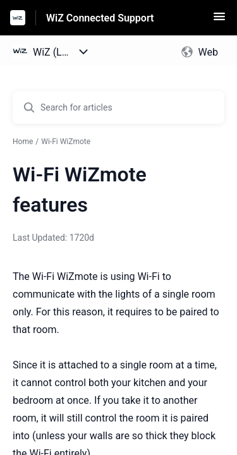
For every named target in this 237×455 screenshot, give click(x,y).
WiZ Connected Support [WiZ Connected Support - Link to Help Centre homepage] (100, 18)
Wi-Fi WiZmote (65, 141)
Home (23, 141)
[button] (219, 21)
